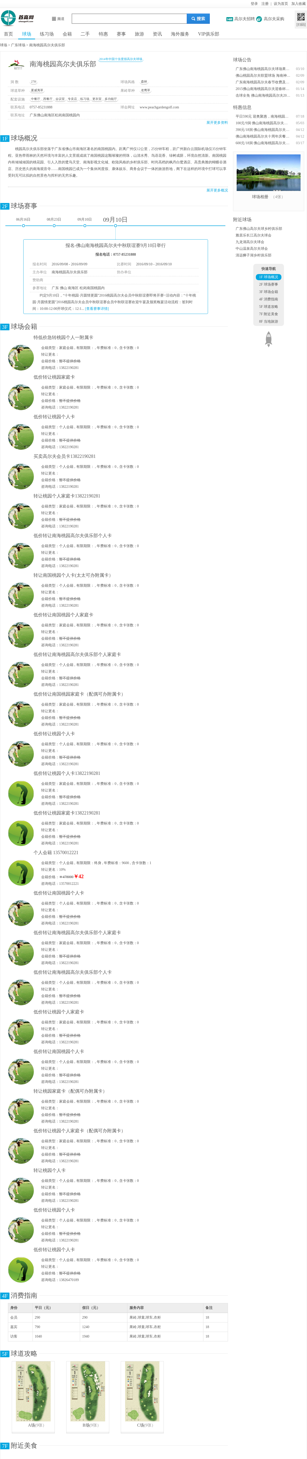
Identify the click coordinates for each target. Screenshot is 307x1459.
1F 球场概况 (268, 277)
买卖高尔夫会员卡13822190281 (65, 456)
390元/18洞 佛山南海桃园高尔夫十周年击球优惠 (263, 130)
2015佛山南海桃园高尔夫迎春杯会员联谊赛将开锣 (263, 89)
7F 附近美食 (268, 314)
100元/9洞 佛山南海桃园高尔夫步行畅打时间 (263, 123)
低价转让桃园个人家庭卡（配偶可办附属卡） (80, 1130)
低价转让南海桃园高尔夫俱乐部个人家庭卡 (77, 654)
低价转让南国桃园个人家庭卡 (63, 614)
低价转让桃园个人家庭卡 (59, 1011)
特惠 (103, 34)
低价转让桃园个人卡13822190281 (67, 773)
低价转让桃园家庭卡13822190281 (67, 813)
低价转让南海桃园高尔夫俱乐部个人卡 (73, 535)
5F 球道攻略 (268, 307)
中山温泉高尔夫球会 (252, 249)
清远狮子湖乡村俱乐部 (253, 255)
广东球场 (18, 45)
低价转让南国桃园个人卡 (59, 893)
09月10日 (85, 219)
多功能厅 (111, 99)
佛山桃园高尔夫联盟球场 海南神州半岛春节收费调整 (263, 75)
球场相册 (260, 197)
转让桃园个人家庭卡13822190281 (67, 496)
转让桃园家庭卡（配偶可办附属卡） (70, 1091)
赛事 (121, 34)
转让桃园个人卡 (50, 1170)
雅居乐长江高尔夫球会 (253, 235)
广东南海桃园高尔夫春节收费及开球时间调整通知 (263, 82)
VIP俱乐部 (208, 34)
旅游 (139, 34)
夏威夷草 (37, 90)
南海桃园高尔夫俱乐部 (47, 45)
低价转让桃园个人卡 (54, 416)
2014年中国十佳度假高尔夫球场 (120, 59)
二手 (85, 34)
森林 (144, 81)
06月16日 (23, 219)
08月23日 (54, 219)
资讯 (157, 34)
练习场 (47, 34)
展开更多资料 (217, 123)
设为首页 (281, 4)
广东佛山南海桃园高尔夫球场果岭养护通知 (263, 69)
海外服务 (180, 34)
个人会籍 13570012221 (56, 852)
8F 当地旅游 (268, 321)
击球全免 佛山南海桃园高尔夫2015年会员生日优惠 (263, 95)
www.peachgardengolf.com (159, 107)
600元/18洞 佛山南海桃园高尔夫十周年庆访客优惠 (263, 143)
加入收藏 (298, 4)
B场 (86, 1425)
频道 (57, 19)
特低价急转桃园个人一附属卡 (63, 337)
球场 (26, 34)
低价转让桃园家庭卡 (54, 377)
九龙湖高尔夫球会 (250, 242)
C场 (140, 1425)
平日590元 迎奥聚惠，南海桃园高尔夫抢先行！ (263, 116)
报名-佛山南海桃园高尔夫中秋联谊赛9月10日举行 (115, 245)
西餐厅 (47, 99)
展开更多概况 (217, 190)
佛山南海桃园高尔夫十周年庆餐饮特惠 (263, 136)
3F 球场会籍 (268, 292)
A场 (31, 1425)
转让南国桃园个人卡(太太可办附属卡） (73, 575)
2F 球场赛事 (268, 284)
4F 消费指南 (268, 299)
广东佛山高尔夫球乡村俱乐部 (259, 229)
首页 (8, 34)
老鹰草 (145, 90)
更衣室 (97, 99)
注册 (265, 4)
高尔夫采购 (274, 19)
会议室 (60, 99)
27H (33, 81)
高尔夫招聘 (244, 19)
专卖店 (72, 99)
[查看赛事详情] (97, 309)
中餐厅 (35, 99)
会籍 (67, 34)
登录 (254, 4)
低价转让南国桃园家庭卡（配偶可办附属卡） (80, 694)
